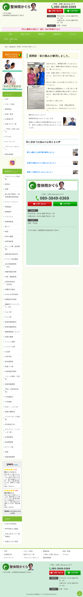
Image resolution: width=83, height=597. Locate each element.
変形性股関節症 (11, 322)
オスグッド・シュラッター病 (12, 430)
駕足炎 (7, 184)
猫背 (6, 231)
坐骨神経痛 (9, 241)
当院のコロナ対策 (11, 541)
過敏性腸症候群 (11, 272)
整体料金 (41, 34)
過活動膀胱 (9, 442)
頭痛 (6, 189)
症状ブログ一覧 (11, 124)
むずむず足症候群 (11, 294)
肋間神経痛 (9, 221)
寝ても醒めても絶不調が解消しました (41, 152)
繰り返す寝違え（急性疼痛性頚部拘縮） (12, 195)
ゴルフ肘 (8, 312)
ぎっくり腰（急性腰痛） (12, 248)
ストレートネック (11, 202)
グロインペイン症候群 (12, 178)
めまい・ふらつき (11, 407)
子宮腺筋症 (9, 397)
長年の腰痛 (9, 236)
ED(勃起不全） (10, 424)
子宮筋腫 (8, 402)
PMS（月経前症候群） (12, 390)
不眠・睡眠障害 (11, 277)
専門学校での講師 (11, 529)
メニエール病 (10, 347)
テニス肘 (8, 317)
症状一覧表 (9, 114)
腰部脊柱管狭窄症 (11, 254)
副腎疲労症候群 (11, 299)
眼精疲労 (8, 212)
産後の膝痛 (9, 337)
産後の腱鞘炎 (10, 412)
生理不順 (8, 356)
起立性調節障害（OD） (11, 265)
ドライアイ (9, 217)
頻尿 (6, 452)
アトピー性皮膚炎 (11, 259)
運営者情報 (9, 154)
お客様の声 (57, 34)
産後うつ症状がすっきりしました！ (40, 172)
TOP (10, 34)
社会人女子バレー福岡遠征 (12, 535)
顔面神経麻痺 (10, 457)
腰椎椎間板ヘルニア (12, 332)
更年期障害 (9, 361)
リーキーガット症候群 (12, 418)
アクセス (72, 34)
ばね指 (7, 352)
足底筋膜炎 (9, 437)
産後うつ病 (9, 366)
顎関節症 (8, 207)
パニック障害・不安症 (12, 378)
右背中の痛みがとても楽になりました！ (41, 163)
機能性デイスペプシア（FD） (12, 305)
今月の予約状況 (11, 524)
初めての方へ (26, 34)
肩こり (7, 226)
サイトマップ (10, 142)
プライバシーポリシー (12, 148)
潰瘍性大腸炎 (10, 289)
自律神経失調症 (11, 371)
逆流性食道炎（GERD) (10, 283)
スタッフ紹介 (10, 104)
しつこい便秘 (10, 342)
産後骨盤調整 (10, 384)
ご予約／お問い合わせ (10, 40)
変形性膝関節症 (11, 327)
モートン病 (9, 447)
